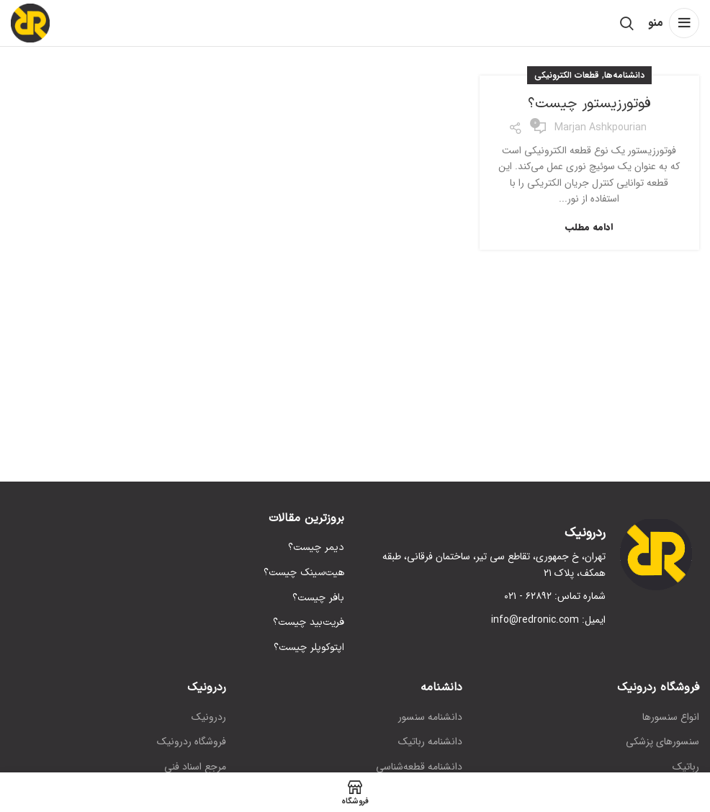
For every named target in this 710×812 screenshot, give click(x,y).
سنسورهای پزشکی (662, 742)
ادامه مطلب (589, 227)
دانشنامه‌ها (624, 75)
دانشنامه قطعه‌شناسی (419, 767)
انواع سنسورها (670, 717)
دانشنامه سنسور (430, 717)
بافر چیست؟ (318, 598)
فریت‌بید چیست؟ (308, 622)
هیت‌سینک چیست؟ (304, 573)
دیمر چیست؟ (316, 548)
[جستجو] (627, 23)
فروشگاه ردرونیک (191, 742)
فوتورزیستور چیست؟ (589, 103)
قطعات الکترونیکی (566, 75)
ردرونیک (209, 717)
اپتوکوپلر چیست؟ (309, 648)
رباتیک (686, 767)
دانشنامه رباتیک (430, 742)
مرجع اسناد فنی (195, 767)
